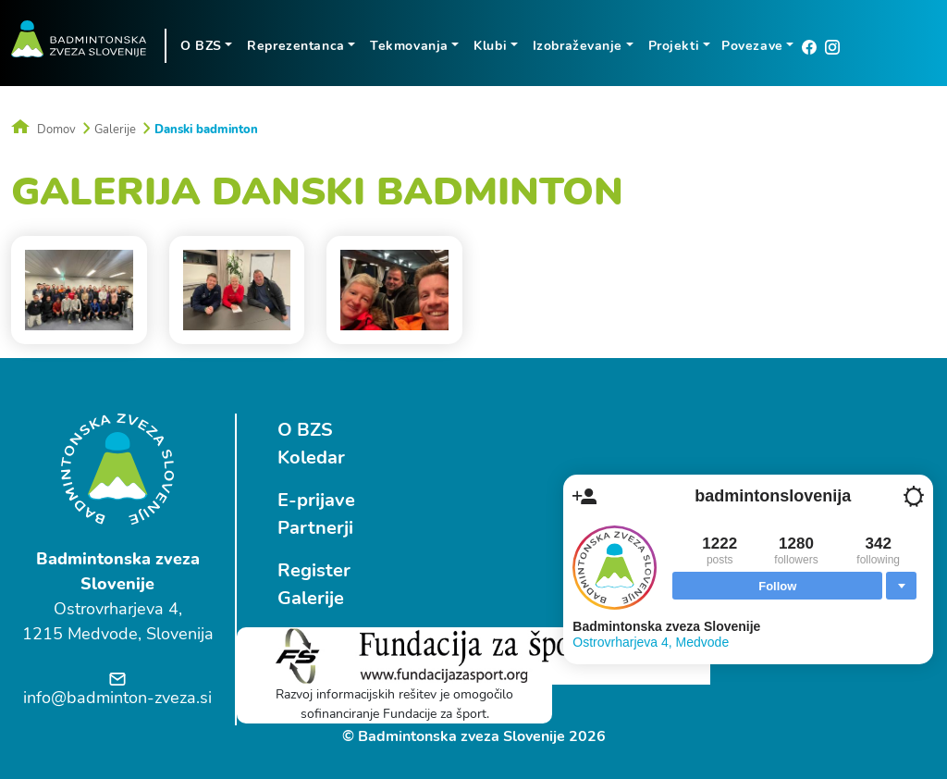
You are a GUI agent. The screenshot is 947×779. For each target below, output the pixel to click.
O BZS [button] (201, 46)
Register (314, 570)
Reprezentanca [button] (295, 46)
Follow (777, 586)
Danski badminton (206, 129)
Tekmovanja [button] (409, 46)
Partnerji (315, 527)
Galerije (115, 129)
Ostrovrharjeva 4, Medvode (650, 642)
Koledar (311, 457)
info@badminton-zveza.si (117, 697)
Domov (43, 129)
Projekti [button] (673, 46)
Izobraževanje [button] (577, 46)
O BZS (305, 429)
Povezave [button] (751, 46)
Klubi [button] (490, 46)
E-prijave (316, 500)
